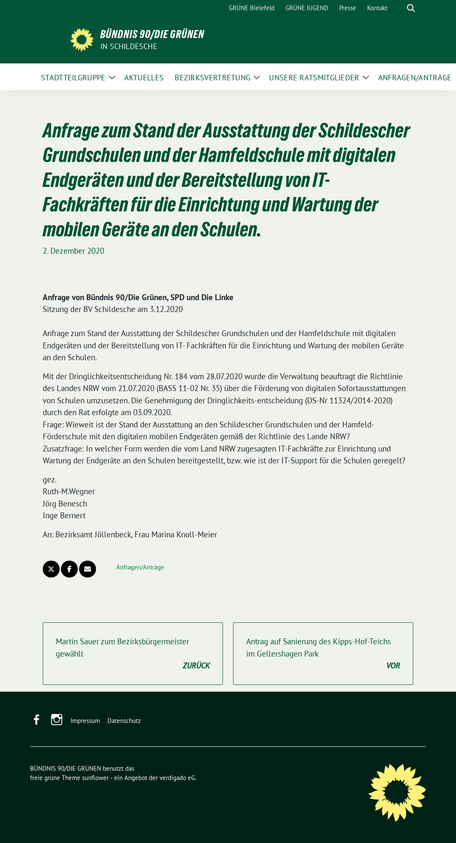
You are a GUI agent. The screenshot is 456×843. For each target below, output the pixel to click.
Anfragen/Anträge (140, 567)
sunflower (95, 778)
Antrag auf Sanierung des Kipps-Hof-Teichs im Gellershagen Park (323, 654)
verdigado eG (177, 778)
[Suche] (399, 8)
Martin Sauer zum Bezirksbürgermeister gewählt (133, 654)
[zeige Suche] (411, 8)
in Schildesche (128, 46)
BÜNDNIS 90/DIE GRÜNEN (152, 34)
